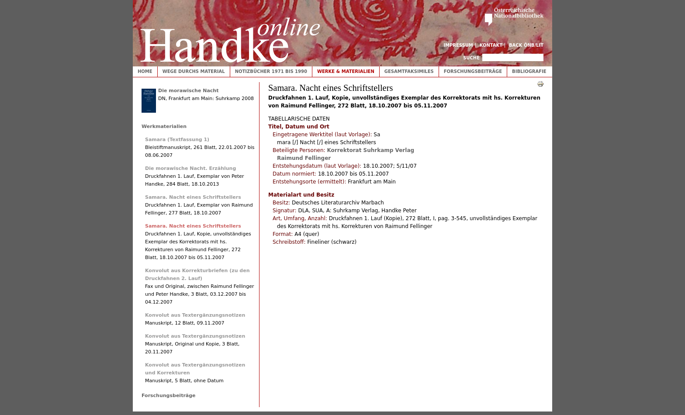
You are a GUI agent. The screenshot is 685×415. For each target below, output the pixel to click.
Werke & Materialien (345, 71)
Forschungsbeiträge (473, 71)
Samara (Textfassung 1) (177, 139)
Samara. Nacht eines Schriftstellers (193, 197)
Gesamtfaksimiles (409, 71)
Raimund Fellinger (304, 158)
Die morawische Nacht (188, 90)
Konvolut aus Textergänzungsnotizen (195, 315)
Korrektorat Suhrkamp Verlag (370, 150)
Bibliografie (529, 71)
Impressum (458, 45)
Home (145, 71)
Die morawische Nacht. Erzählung (190, 168)
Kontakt (491, 45)
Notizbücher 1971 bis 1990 (271, 71)
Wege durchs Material (194, 71)
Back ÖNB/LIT (526, 45)
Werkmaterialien (164, 126)
